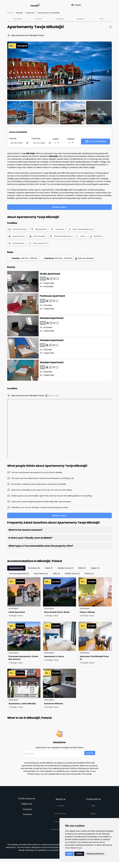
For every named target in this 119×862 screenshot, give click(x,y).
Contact (60, 806)
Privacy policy (60, 814)
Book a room (59, 207)
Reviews (80, 18)
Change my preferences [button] (95, 854)
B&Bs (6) (83, 568)
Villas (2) (57, 574)
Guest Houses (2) (41, 574)
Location (59, 18)
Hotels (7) (49, 568)
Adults (55, 139)
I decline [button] (79, 854)
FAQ (101, 18)
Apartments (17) (16, 568)
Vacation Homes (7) (66, 568)
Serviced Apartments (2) (19, 574)
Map (93, 806)
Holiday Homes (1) (73, 574)
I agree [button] (69, 854)
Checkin (12, 138)
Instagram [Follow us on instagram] (27, 809)
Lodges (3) (96, 568)
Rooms (38, 18)
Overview (17, 18)
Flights (93, 814)
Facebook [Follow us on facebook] (27, 814)
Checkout (35, 138)
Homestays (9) (34, 568)
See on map (52, 396)
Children (71, 139)
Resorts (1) (90, 574)
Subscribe (89, 753)
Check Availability (95, 141)
